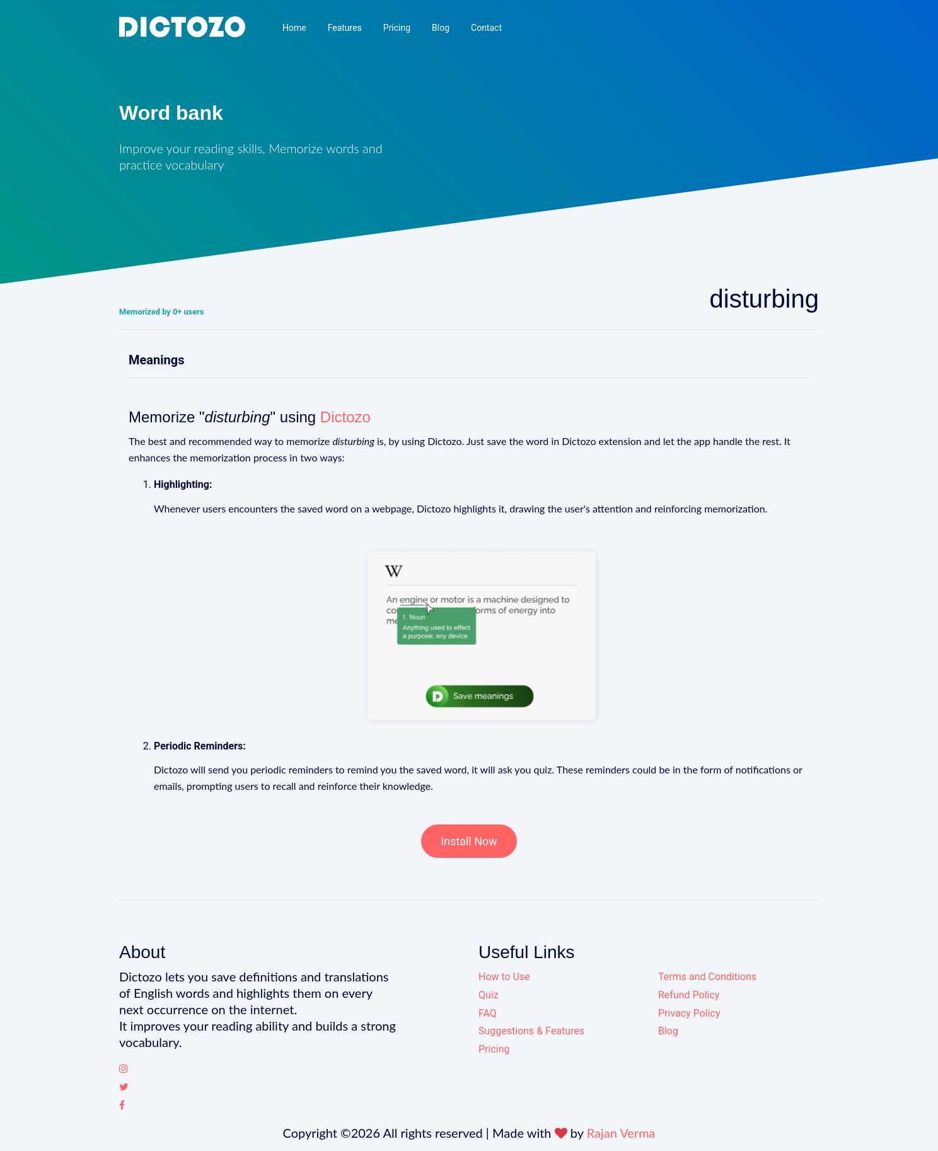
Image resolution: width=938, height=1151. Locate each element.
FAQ (487, 1013)
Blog (440, 28)
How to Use (504, 977)
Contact (486, 28)
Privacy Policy (689, 1013)
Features (345, 28)
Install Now (469, 841)
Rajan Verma (621, 1132)
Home (294, 28)
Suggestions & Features (531, 1031)
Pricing (396, 28)
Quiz (488, 995)
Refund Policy (688, 995)
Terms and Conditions (707, 977)
